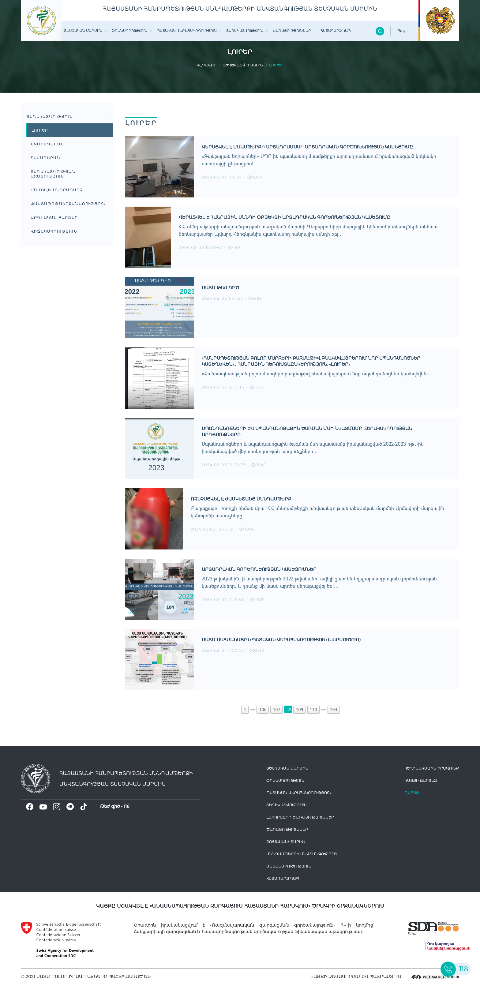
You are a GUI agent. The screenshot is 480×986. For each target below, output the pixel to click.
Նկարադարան (47, 144)
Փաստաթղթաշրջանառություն (68, 203)
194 (333, 709)
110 (313, 709)
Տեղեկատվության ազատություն (53, 173)
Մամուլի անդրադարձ (57, 190)
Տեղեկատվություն (247, 30)
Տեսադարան (45, 158)
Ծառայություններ (294, 30)
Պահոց (411, 792)
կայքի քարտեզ (420, 780)
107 (276, 709)
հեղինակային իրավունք (431, 768)
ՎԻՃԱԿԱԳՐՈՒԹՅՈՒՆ (54, 231)
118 (126, 806)
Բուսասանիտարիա (285, 841)
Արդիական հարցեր (54, 217)
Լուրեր (40, 130)
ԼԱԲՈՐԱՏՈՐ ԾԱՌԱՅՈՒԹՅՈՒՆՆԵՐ (300, 817)
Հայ (403, 30)
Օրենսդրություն (132, 30)
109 (299, 709)
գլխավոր (206, 65)
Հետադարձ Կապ (336, 30)
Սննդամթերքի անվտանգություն (302, 854)
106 (262, 709)
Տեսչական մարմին (85, 30)
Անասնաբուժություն (288, 866)
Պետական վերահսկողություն (189, 30)
